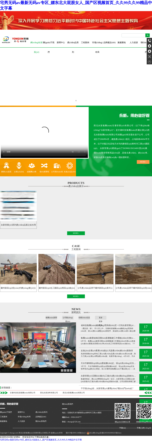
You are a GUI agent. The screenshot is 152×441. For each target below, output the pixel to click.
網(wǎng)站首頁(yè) (36, 44)
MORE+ (143, 162)
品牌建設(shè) (109, 42)
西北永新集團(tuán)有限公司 (74, 393)
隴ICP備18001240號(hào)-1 (75, 433)
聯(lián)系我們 (146, 47)
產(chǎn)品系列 (73, 47)
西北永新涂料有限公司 (49, 393)
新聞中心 (61, 42)
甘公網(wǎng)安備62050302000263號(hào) (104, 433)
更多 (100, 318)
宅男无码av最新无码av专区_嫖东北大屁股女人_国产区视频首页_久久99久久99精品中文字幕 (41, 440)
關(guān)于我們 (48, 47)
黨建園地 (122, 42)
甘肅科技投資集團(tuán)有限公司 (22, 393)
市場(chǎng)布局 (97, 47)
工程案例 (85, 42)
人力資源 (134, 42)
